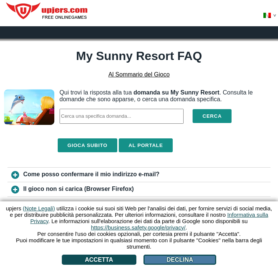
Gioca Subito (87, 145)
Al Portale (146, 145)
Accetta (99, 259)
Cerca (211, 116)
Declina (179, 259)
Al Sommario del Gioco (139, 74)
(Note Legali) (39, 208)
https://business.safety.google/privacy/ (138, 227)
